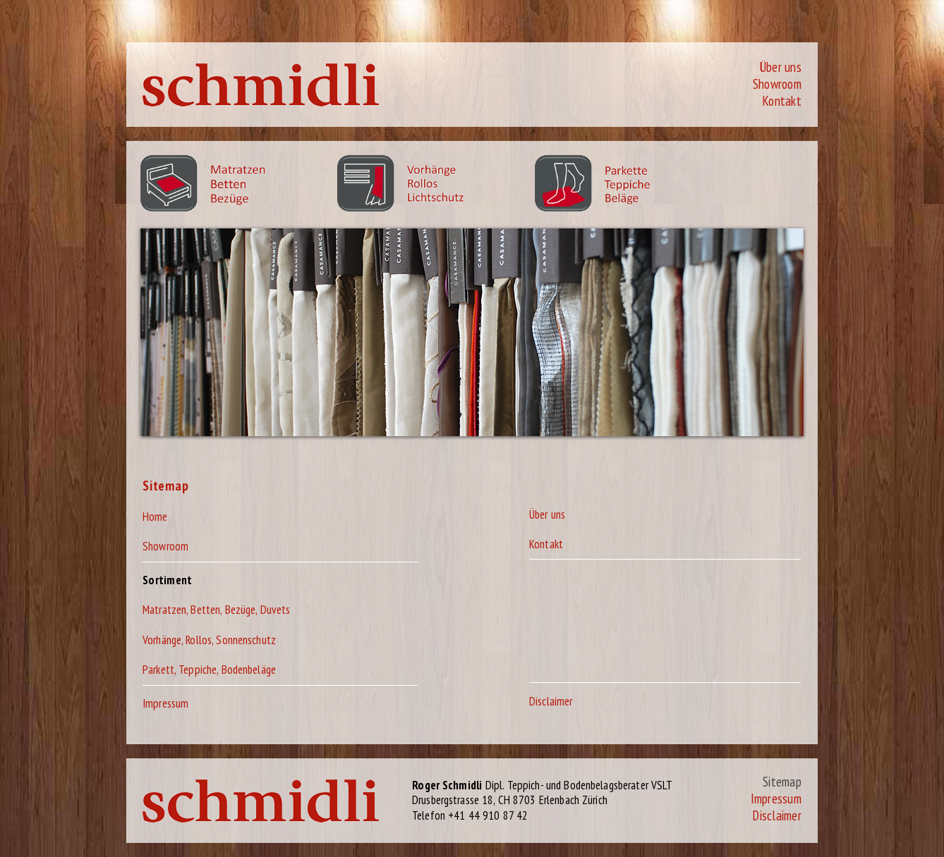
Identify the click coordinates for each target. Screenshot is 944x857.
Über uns (780, 66)
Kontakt (781, 100)
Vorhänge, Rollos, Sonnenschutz (209, 640)
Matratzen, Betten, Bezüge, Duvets (216, 609)
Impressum (165, 703)
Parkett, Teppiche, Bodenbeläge (209, 669)
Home (155, 516)
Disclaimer (550, 701)
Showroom (777, 83)
